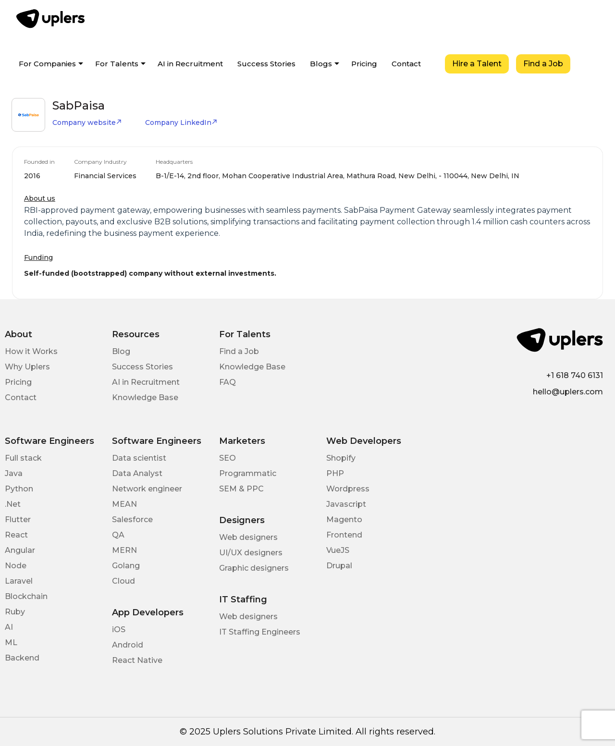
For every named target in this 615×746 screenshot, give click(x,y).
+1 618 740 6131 (574, 375)
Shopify (341, 458)
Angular (20, 550)
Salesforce (132, 519)
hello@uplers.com (568, 391)
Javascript (346, 504)
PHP (335, 473)
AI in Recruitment (190, 63)
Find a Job (543, 63)
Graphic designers (254, 568)
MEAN (124, 504)
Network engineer (147, 488)
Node (15, 565)
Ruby (15, 611)
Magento (344, 519)
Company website (87, 122)
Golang (126, 565)
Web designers (248, 537)
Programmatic (247, 473)
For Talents (116, 63)
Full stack (23, 458)
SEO (227, 458)
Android (127, 644)
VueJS (337, 550)
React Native (137, 660)
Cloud (123, 581)
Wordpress (347, 488)
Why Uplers (27, 366)
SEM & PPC (241, 488)
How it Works (31, 351)
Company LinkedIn (181, 122)
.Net (13, 504)
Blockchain (26, 596)
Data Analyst (137, 473)
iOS (118, 629)
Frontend (344, 534)
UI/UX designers (251, 552)
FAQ (227, 382)
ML (11, 642)
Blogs (321, 63)
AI (9, 627)
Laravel (19, 581)
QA (118, 534)
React (16, 534)
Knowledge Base (145, 397)
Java (14, 473)
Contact (406, 63)
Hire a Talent (477, 63)
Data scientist (139, 458)
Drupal (339, 565)
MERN (124, 550)
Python (19, 488)
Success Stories (266, 63)
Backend (22, 657)
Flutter (18, 519)
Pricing (364, 63)
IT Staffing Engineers (259, 631)
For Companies (47, 63)
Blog (121, 351)
